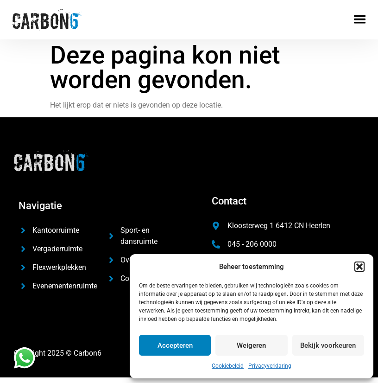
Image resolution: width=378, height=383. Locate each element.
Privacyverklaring (269, 366)
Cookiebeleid (228, 366)
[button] (359, 266)
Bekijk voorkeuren (328, 345)
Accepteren (175, 345)
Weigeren (251, 345)
